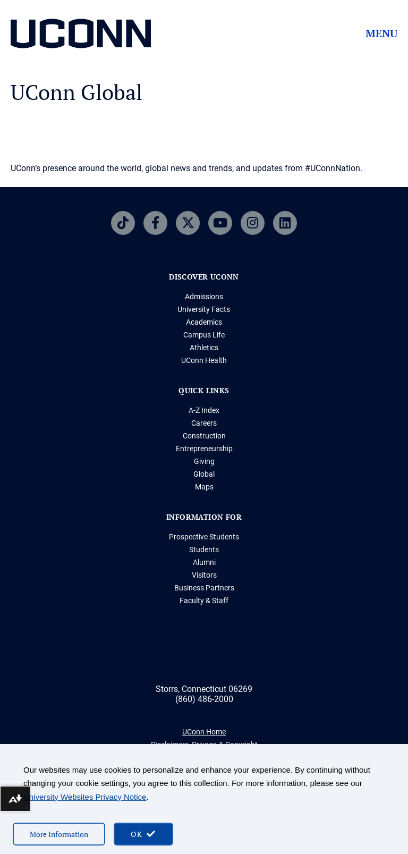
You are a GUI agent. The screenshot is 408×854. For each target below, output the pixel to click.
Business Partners (204, 588)
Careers (204, 423)
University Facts (203, 309)
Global (204, 474)
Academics (204, 322)
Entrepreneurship (204, 448)
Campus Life (204, 335)
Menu (381, 33)
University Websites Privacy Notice (84, 796)
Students (204, 549)
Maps (204, 487)
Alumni (204, 562)
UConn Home (204, 732)
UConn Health (204, 360)
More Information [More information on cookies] (59, 834)
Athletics (204, 347)
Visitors (204, 575)
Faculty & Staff (204, 600)
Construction (204, 436)
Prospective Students (204, 536)
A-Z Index (204, 410)
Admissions (204, 296)
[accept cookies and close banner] (143, 834)
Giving (204, 461)
